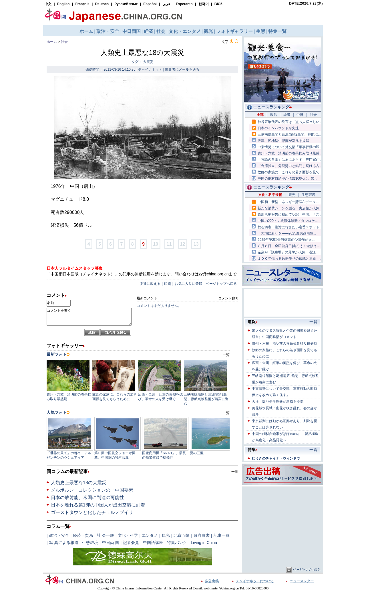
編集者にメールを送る (182, 69)
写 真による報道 (63, 542)
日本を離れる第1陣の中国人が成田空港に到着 (98, 504)
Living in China (204, 542)
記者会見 (131, 542)
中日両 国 (110, 542)
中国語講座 (153, 542)
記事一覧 (222, 535)
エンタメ (150, 535)
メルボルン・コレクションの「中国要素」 (94, 490)
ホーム (52, 42)
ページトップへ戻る (221, 284)
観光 (166, 535)
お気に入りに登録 (188, 284)
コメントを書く (89, 317)
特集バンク (177, 542)
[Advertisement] (282, 523)
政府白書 (202, 535)
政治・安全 (59, 535)
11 (169, 244)
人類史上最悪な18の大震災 (78, 482)
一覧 (234, 472)
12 (182, 244)
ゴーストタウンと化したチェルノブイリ (92, 512)
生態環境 (90, 542)
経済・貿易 (83, 535)
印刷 (167, 284)
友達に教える (150, 284)
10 (155, 244)
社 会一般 (105, 535)
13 (196, 244)
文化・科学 (128, 535)
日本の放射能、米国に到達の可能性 (87, 497)
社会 (64, 42)
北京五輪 (182, 535)
